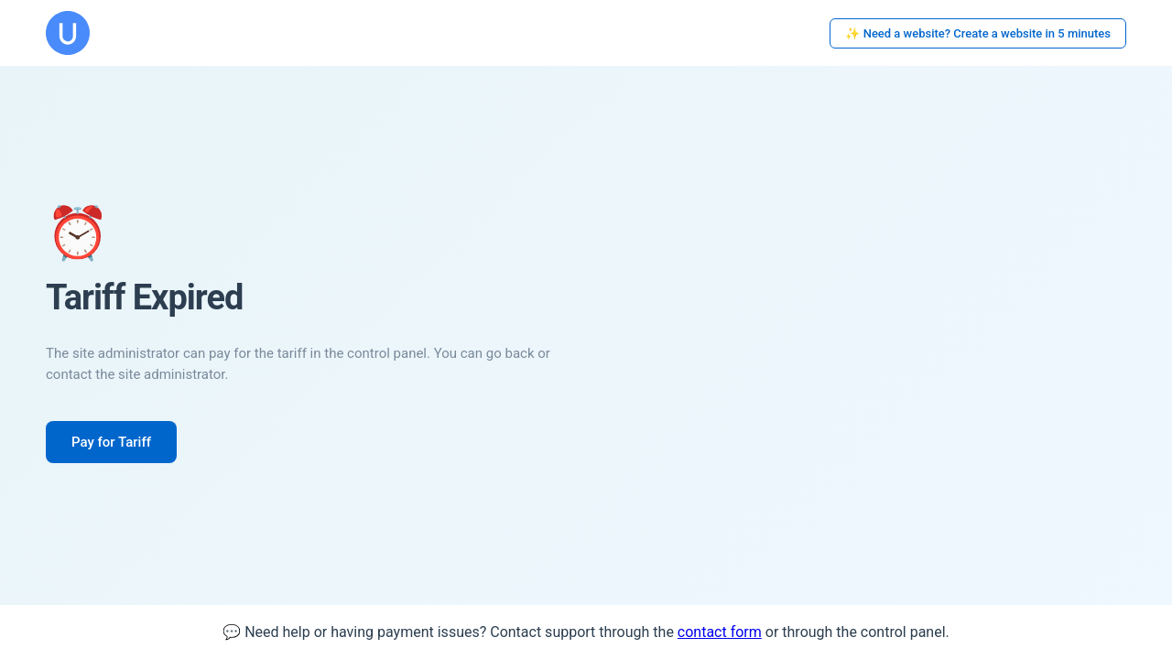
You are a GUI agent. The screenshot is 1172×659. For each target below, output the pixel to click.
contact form (720, 632)
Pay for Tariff (111, 442)
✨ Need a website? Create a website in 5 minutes (978, 33)
